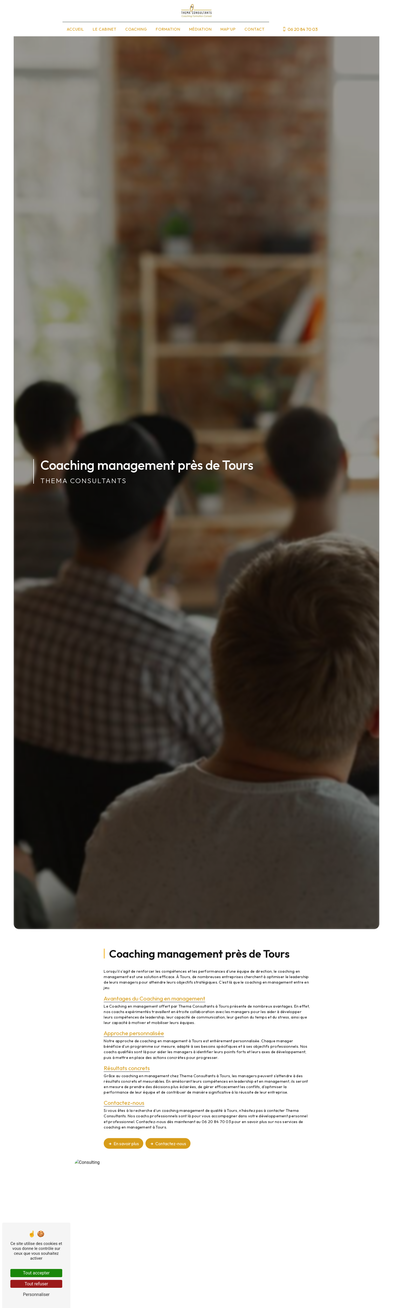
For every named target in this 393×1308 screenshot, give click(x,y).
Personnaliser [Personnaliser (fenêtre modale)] (36, 1294)
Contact (255, 29)
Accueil (75, 29)
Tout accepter (36, 1273)
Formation (168, 29)
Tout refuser (36, 1283)
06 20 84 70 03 (300, 29)
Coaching (136, 29)
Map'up (228, 29)
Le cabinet (105, 29)
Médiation (200, 29)
